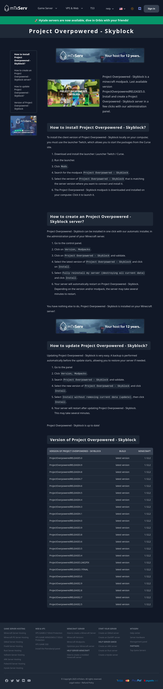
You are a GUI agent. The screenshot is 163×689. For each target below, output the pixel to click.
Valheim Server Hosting (14, 655)
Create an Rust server (108, 650)
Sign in (151, 8)
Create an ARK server (108, 646)
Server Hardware (137, 637)
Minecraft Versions (75, 637)
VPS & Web (75, 8)
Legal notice (74, 682)
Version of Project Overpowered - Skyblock (23, 105)
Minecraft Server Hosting (15, 633)
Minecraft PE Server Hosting (16, 637)
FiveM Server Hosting (13, 646)
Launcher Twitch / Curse (110, 154)
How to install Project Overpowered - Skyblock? (22, 59)
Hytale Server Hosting (13, 668)
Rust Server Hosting (12, 650)
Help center (135, 633)
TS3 (92, 8)
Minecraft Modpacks (76, 642)
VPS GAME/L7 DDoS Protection (48, 633)
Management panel (138, 642)
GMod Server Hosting (13, 642)
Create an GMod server (109, 633)
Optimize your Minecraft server (80, 646)
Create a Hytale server (108, 655)
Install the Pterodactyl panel (47, 648)
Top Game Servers (138, 650)
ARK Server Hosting (12, 659)
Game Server (48, 8)
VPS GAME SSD (41, 644)
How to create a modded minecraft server (77, 656)
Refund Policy (88, 682)
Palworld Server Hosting (14, 663)
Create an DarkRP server (109, 637)
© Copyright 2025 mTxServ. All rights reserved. (81, 678)
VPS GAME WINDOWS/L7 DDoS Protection (48, 638)
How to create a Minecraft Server (81, 633)
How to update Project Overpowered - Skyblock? (21, 91)
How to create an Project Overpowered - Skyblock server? (23, 75)
